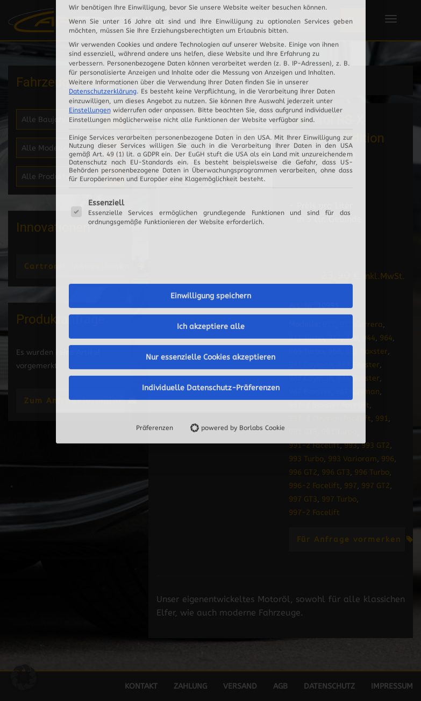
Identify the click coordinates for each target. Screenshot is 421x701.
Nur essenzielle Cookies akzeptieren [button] (210, 193)
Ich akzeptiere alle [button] (211, 163)
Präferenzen (154, 264)
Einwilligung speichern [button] (210, 132)
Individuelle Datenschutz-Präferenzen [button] (211, 224)
